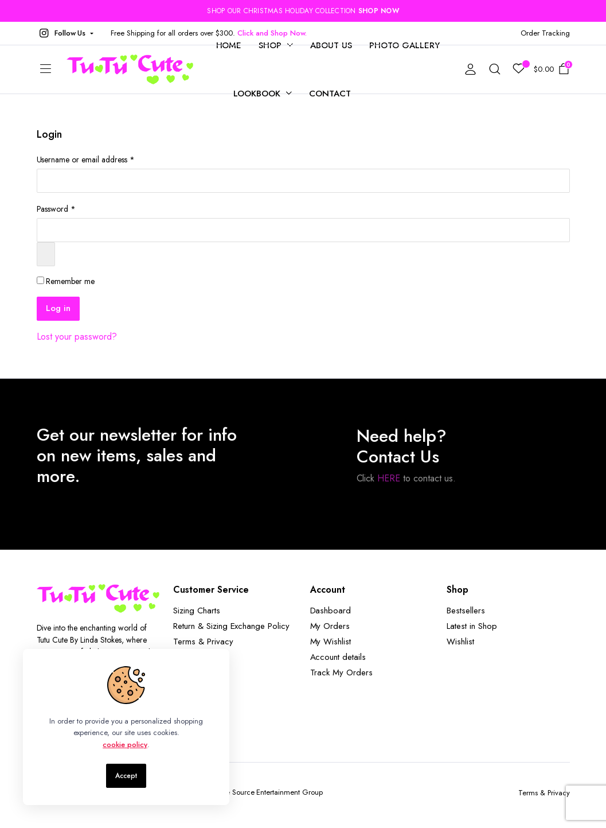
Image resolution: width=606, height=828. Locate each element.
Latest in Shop (472, 626)
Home (229, 45)
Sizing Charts (196, 610)
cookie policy (125, 744)
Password (56, 209)
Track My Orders (341, 672)
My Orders (330, 626)
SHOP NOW (378, 11)
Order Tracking (545, 33)
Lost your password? (77, 336)
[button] (65, 33)
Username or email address (86, 159)
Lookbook (257, 93)
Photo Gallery (404, 45)
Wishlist (460, 641)
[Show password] (46, 254)
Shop (270, 45)
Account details (338, 657)
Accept (126, 776)
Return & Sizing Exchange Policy (231, 626)
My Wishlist (330, 641)
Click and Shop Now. (271, 33)
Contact (330, 93)
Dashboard (330, 610)
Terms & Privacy (203, 641)
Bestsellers (466, 610)
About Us (331, 45)
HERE (388, 478)
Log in (58, 308)
